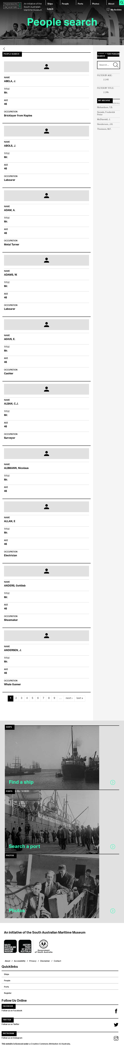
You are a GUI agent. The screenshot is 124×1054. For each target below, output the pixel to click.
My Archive (114, 10)
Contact (57, 960)
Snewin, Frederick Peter (106, 113)
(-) (105, 79)
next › (69, 698)
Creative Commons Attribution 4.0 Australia (50, 1043)
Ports (80, 4)
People (65, 4)
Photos (95, 4)
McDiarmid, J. (103, 119)
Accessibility (19, 960)
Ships (50, 4)
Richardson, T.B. (105, 107)
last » (79, 698)
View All (116, 103)
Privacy (32, 960)
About (111, 4)
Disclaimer (45, 960)
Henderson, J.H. (105, 124)
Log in (50, 9)
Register (8, 992)
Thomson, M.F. (104, 129)
